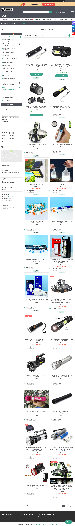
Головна (5, 19)
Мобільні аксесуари (8, 62)
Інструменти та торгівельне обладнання (10, 79)
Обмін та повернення (66, 19)
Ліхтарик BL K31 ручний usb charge (61, 144)
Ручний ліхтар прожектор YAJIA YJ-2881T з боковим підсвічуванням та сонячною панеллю (36, 449)
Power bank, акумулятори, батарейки (9, 44)
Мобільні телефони (8, 97)
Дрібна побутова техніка (9, 75)
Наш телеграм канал (6, 516)
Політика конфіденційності (52, 524)
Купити (37, 74)
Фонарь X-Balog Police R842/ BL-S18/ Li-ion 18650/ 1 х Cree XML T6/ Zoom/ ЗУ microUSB (61, 449)
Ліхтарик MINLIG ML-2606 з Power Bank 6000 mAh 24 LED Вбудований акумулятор (61, 261)
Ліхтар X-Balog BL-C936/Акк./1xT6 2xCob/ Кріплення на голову (36, 145)
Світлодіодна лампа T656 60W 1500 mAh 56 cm (61, 222)
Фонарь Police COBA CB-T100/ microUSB (36, 376)
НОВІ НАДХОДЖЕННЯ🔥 (8, 34)
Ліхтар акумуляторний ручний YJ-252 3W (36, 412)
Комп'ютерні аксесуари (9, 52)
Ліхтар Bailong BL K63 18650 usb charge (61, 412)
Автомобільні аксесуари (9, 68)
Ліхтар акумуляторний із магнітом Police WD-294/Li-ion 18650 (62, 376)
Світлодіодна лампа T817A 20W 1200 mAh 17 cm (36, 260)
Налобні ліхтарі (7, 94)
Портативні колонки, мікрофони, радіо (8, 72)
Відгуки (40, 516)
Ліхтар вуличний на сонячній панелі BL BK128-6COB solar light (36, 183)
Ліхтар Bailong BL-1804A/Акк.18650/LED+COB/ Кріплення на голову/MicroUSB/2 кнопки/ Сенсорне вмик (61, 66)
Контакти (49, 19)
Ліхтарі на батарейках (9, 91)
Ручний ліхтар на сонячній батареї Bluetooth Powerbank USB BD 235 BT (36, 107)
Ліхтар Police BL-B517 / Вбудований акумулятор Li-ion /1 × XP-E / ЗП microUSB (36, 65)
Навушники (6, 55)
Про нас (56, 19)
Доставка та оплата (39, 19)
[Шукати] (50, 12)
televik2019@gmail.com (9, 196)
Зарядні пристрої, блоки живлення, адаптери (9, 83)
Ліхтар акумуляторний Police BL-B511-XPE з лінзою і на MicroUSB (61, 107)
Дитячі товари (7, 65)
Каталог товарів (6, 37)
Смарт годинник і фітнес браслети (9, 49)
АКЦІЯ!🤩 (30, 19)
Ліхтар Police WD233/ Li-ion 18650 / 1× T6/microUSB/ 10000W (36, 339)
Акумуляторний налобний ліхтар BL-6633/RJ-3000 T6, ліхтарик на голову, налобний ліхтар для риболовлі (62, 301)
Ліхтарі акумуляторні (9, 89)
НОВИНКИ (24, 19)
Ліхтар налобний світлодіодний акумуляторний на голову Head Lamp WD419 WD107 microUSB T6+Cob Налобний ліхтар (62, 487)
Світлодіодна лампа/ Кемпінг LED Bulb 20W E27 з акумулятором (36, 300)
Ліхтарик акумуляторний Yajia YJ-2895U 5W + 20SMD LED (36, 486)
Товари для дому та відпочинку (8, 40)
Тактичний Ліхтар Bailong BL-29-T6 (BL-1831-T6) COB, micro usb (61, 339)
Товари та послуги (15, 19)
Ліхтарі (15, 23)
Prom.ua (45, 523)
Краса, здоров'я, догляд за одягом (10, 59)
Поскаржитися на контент (40, 524)
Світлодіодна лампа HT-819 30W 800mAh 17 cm (36, 222)
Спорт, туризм (6, 100)
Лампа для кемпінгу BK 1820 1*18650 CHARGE (61, 183)
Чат (69, 522)
